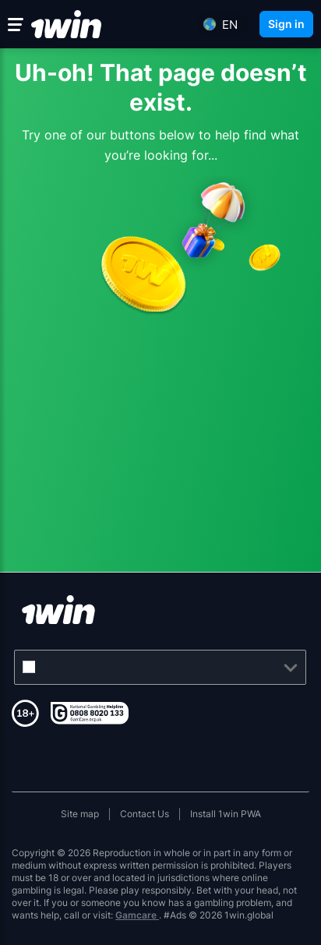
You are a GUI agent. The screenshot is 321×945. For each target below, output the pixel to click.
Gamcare (137, 915)
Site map (80, 814)
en (230, 24)
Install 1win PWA (225, 814)
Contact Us (144, 814)
